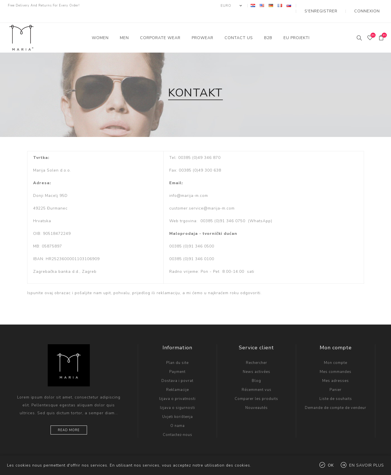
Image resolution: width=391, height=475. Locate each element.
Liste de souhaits (335, 387)
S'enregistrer (335, 5)
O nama (177, 414)
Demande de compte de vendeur (335, 396)
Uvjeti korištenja (177, 405)
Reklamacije (177, 378)
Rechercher (256, 351)
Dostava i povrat (177, 369)
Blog (256, 369)
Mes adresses (335, 369)
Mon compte (335, 351)
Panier (336, 378)
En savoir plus (366, 465)
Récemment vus (256, 378)
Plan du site (177, 351)
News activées (256, 360)
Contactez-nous (177, 423)
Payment (177, 360)
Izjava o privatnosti (177, 387)
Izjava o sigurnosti (177, 396)
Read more (69, 419)
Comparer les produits (256, 387)
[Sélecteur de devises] (251, 5)
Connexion (371, 5)
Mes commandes (335, 360)
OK (331, 465)
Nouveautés (256, 396)
